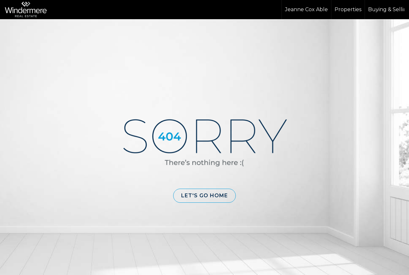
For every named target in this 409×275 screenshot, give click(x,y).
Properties (348, 9)
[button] (204, 196)
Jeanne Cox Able (306, 9)
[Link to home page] (29, 9)
